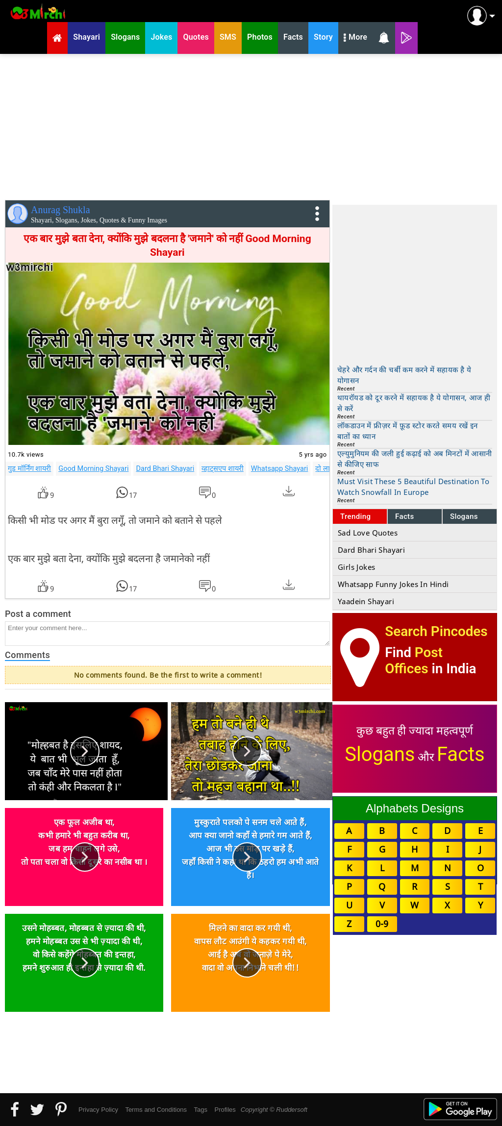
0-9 (382, 924)
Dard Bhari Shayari (165, 468)
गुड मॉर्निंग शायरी (29, 468)
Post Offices (414, 660)
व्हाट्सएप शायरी (222, 468)
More (355, 38)
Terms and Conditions (156, 1109)
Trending (355, 516)
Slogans (464, 516)
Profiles (224, 1109)
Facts (404, 516)
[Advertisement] (251, 125)
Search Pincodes (436, 631)
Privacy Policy (98, 1109)
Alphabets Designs (415, 808)
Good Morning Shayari (93, 468)
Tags (200, 1109)
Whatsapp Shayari (279, 468)
